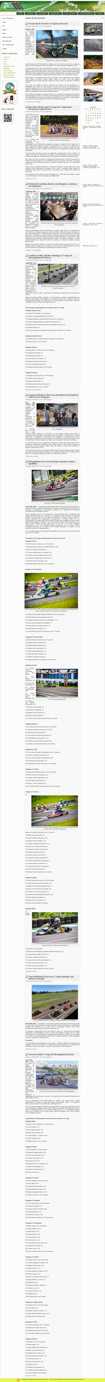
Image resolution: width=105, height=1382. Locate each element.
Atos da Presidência (86, 13)
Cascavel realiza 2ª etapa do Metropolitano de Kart (51, 1054)
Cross (5, 59)
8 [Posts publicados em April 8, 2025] (88, 113)
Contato (99, 13)
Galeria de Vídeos (7, 37)
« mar (87, 122)
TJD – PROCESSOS (8, 45)
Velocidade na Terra (9, 66)
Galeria (4, 33)
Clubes (4, 22)
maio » (98, 122)
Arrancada (6, 57)
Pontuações (42, 13)
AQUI (95, 246)
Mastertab (81, 1379)
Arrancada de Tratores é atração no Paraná (47, 23)
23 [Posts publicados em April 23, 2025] (90, 118)
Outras (36, 456)
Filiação (4, 29)
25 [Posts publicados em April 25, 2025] (95, 118)
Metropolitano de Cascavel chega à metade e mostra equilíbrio (51, 462)
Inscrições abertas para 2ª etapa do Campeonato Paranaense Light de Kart (50, 108)
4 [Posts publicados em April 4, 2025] (95, 111)
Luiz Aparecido (46, 26)
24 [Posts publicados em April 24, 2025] (93, 118)
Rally (5, 64)
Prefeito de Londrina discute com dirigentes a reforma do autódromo (52, 185)
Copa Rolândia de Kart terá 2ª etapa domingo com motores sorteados (51, 977)
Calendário (30, 13)
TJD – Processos (70, 13)
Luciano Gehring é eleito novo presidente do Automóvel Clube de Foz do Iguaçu (53, 396)
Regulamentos (55, 13)
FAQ (3, 26)
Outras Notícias (8, 70)
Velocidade (7, 68)
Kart (5, 61)
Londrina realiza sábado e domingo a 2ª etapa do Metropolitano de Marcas (50, 256)
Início (20, 13)
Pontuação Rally (6, 41)
